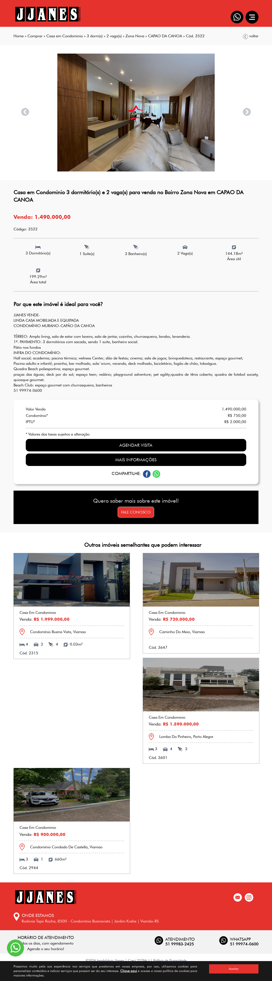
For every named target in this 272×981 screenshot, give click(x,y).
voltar (250, 36)
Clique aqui (128, 971)
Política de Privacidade (170, 960)
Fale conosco (136, 512)
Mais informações (136, 459)
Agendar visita (135, 445)
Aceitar (234, 969)
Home (19, 36)
